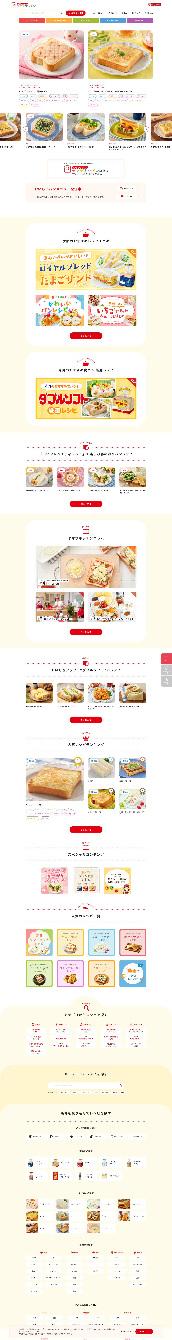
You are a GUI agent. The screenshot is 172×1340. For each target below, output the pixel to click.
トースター (73, 96)
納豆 (96, 1093)
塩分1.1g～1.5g (70, 100)
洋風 (64, 96)
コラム (124, 13)
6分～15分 (36, 105)
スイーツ (33, 96)
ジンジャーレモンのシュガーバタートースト (110, 91)
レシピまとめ (97, 13)
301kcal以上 (57, 100)
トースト (23, 96)
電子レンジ (24, 100)
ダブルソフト (25, 105)
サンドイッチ (65, 1093)
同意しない (126, 1331)
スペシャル (149, 13)
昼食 (40, 100)
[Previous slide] (25, 129)
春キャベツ (105, 1093)
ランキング (136, 13)
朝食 (33, 100)
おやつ (48, 100)
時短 (74, 1093)
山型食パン (43, 96)
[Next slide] (146, 129)
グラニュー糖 (55, 96)
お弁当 (115, 1093)
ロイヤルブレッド (136, 100)
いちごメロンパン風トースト (33, 91)
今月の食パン (112, 13)
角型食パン (112, 96)
